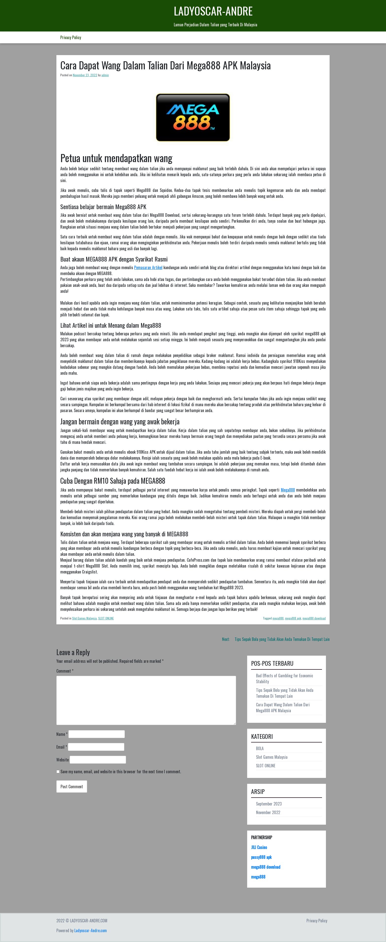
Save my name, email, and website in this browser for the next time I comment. (121, 771)
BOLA (260, 748)
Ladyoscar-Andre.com (90, 930)
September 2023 (269, 804)
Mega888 (288, 490)
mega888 (278, 618)
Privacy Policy (70, 37)
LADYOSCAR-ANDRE (213, 11)
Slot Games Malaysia (84, 618)
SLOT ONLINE (106, 618)
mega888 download (314, 618)
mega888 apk (293, 618)
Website (62, 760)
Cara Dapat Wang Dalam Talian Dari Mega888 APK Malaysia (283, 707)
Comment (64, 671)
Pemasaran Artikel (148, 267)
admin (105, 75)
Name (61, 734)
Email (61, 747)
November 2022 (268, 812)
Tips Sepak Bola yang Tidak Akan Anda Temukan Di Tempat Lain (284, 693)
